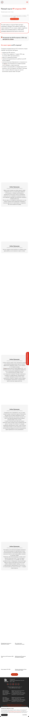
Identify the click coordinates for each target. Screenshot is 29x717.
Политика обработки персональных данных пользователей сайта (14, 705)
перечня (5, 63)
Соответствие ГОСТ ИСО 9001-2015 (14, 706)
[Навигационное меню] (27, 2)
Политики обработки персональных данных (15, 711)
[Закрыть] (27, 15)
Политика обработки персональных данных (14, 704)
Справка (5, 368)
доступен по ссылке (8, 39)
